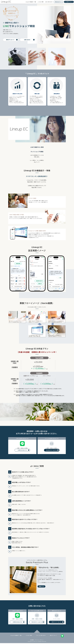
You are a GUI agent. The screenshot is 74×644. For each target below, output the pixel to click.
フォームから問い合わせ (41, 636)
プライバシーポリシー (39, 640)
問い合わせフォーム (59, 1)
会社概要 (32, 640)
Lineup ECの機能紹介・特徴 (31, 1)
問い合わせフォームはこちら (51, 451)
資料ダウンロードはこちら (56, 622)
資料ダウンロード (10, 40)
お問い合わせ (27, 40)
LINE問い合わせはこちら (22, 451)
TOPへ (37, 632)
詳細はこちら (41, 587)
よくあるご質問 (40, 1)
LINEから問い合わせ (49, 1)
